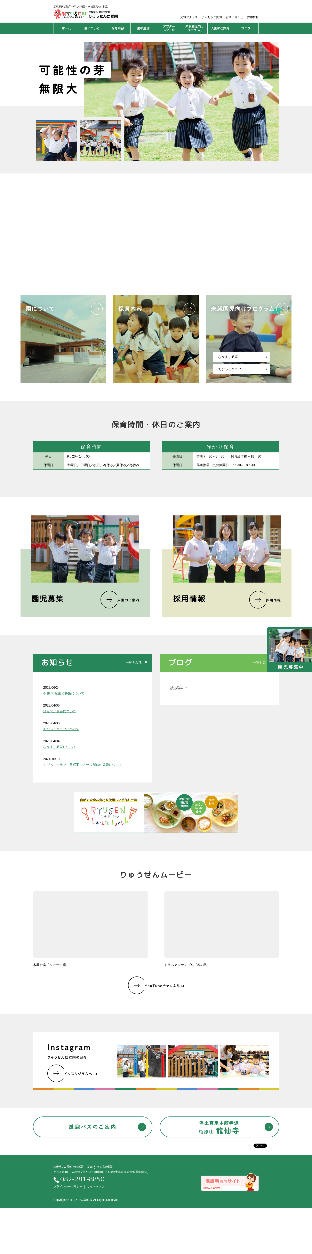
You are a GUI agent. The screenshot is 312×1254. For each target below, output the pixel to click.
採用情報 (253, 17)
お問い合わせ (234, 17)
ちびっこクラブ (229, 369)
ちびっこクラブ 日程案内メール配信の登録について (82, 764)
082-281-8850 (79, 1179)
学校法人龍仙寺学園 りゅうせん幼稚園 (83, 1167)
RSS (138, 687)
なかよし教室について (59, 747)
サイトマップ (95, 1186)
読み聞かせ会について (59, 711)
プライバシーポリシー (68, 1186)
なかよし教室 (228, 357)
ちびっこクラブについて (61, 729)
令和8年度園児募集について (64, 693)
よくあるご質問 (212, 17)
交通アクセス (189, 17)
